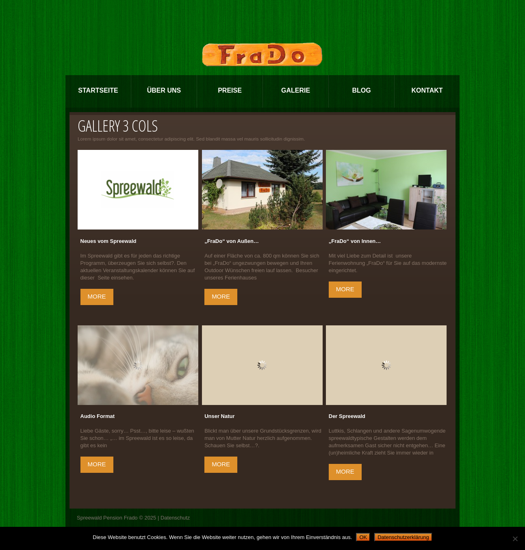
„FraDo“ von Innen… (355, 241)
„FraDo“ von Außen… (231, 241)
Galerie (295, 90)
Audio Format (97, 416)
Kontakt (427, 90)
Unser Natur (219, 416)
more (97, 296)
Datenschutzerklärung (403, 537)
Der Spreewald (347, 416)
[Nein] (515, 539)
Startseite (98, 90)
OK (363, 537)
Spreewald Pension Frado (107, 518)
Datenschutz (175, 518)
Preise (230, 90)
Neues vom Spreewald (108, 241)
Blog (361, 90)
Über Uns (164, 90)
